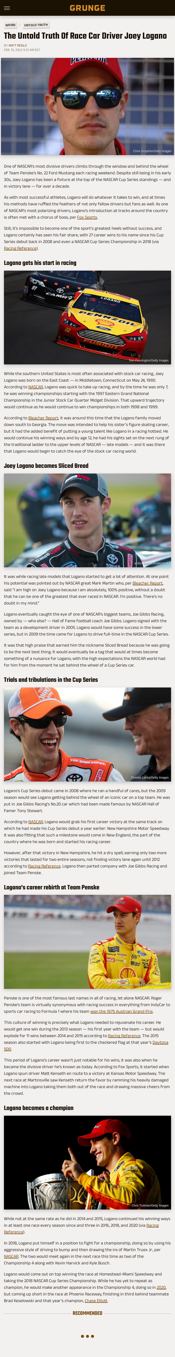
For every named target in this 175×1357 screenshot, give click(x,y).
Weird (10, 25)
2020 (161, 1287)
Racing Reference (20, 248)
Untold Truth (36, 25)
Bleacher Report (43, 417)
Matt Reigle (18, 45)
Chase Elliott (96, 1300)
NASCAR (35, 386)
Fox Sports (87, 217)
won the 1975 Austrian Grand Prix (121, 1011)
